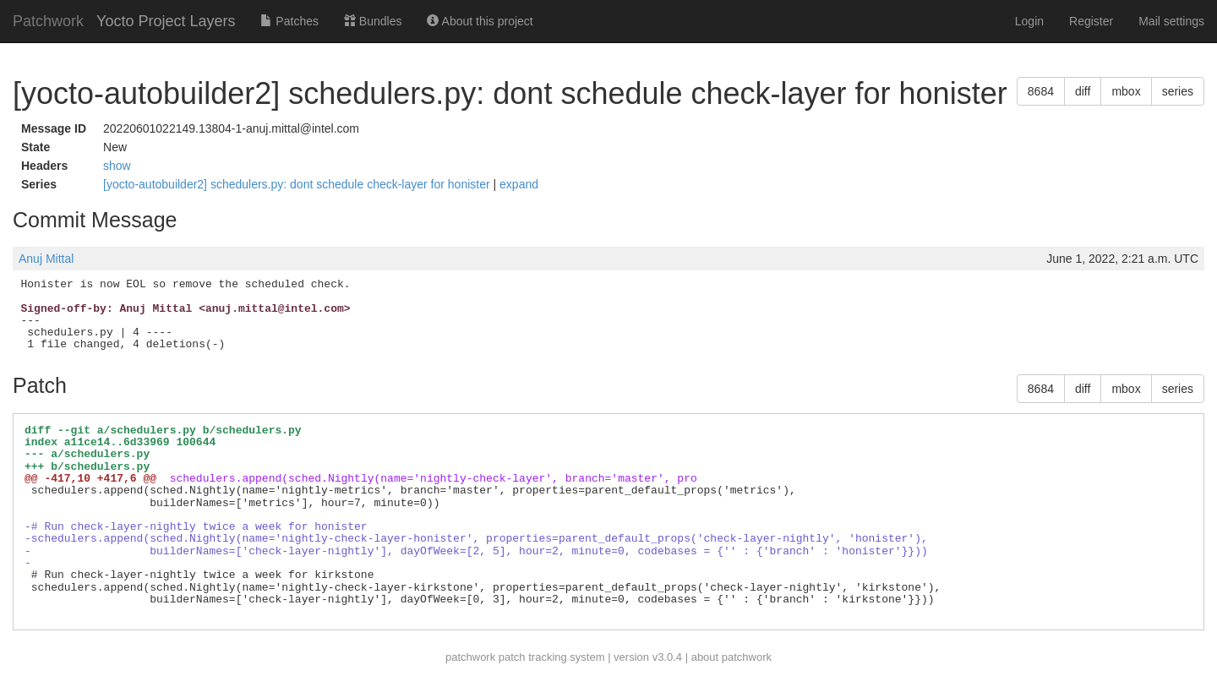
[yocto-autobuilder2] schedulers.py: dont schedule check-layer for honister (298, 184)
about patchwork (731, 657)
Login (1029, 21)
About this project (479, 21)
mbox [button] (1125, 91)
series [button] (1177, 91)
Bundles (372, 21)
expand (518, 184)
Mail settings (1171, 21)
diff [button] (1082, 91)
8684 (1041, 91)
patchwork (470, 657)
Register (1091, 21)
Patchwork (48, 21)
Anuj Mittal (46, 258)
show (117, 165)
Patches (289, 21)
